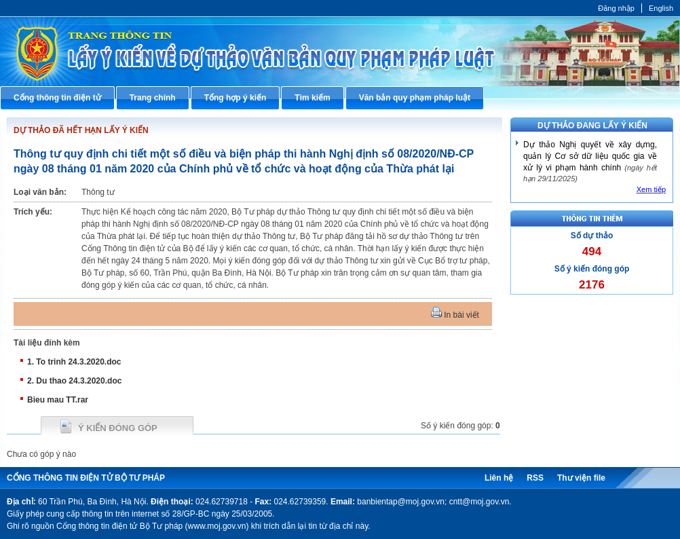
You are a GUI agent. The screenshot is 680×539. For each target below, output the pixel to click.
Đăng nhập (616, 8)
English (661, 8)
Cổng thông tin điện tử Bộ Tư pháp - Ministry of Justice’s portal (340, 51)
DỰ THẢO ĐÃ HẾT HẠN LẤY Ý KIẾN (81, 130)
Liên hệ (499, 478)
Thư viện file (581, 478)
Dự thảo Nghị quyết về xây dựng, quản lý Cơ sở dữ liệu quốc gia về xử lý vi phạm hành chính (590, 156)
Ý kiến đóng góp (117, 428)
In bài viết (455, 315)
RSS (535, 478)
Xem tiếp (651, 189)
